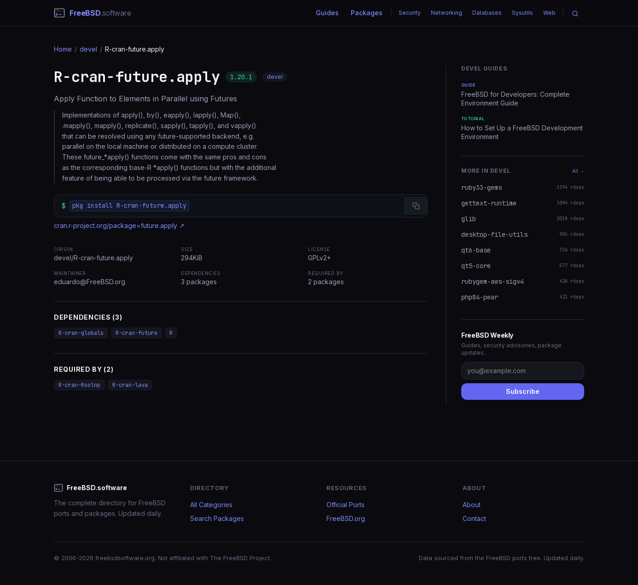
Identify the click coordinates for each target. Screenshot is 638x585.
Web (549, 12)
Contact (474, 518)
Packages (367, 13)
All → (578, 171)
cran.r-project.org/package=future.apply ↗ (119, 225)
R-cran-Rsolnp (79, 385)
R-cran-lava (130, 385)
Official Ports (345, 505)
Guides (327, 13)
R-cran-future (136, 333)
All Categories (211, 505)
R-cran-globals (81, 333)
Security (410, 12)
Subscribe (522, 391)
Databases (487, 12)
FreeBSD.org (345, 518)
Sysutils (522, 12)
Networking (446, 12)
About (472, 505)
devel (88, 49)
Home (63, 49)
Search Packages (217, 518)
